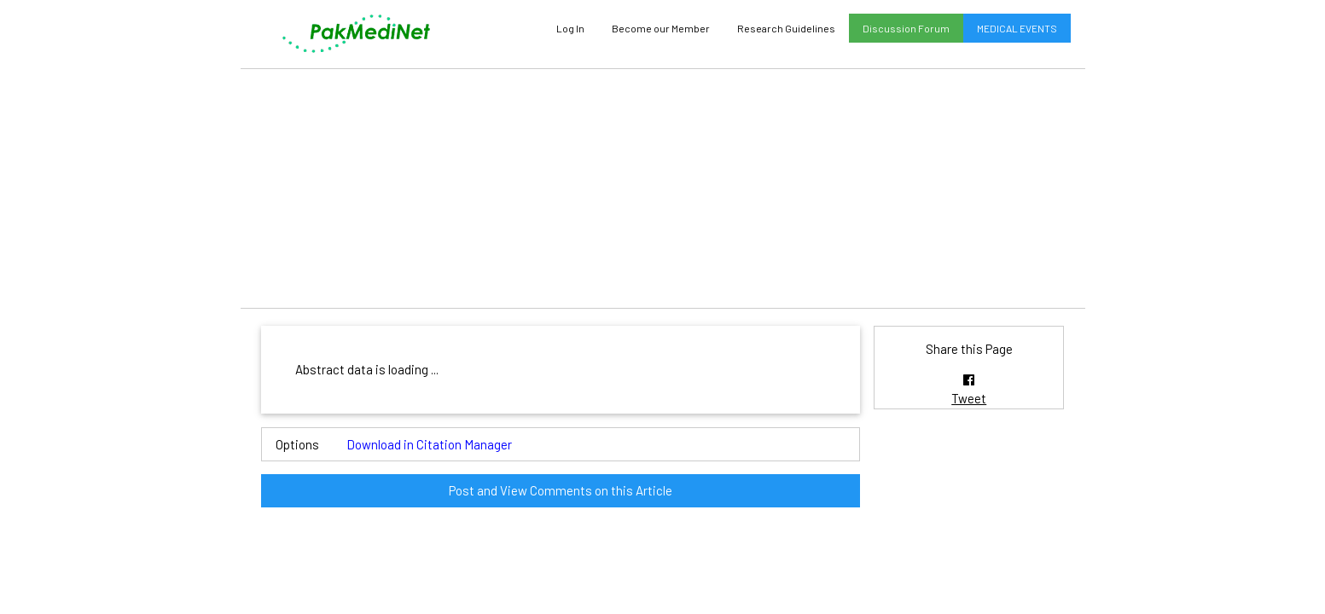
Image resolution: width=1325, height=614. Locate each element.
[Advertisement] (663, 188)
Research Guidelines (786, 28)
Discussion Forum (906, 28)
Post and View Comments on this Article (560, 490)
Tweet (968, 398)
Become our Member (661, 28)
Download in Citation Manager (429, 444)
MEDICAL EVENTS (1017, 28)
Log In (570, 28)
